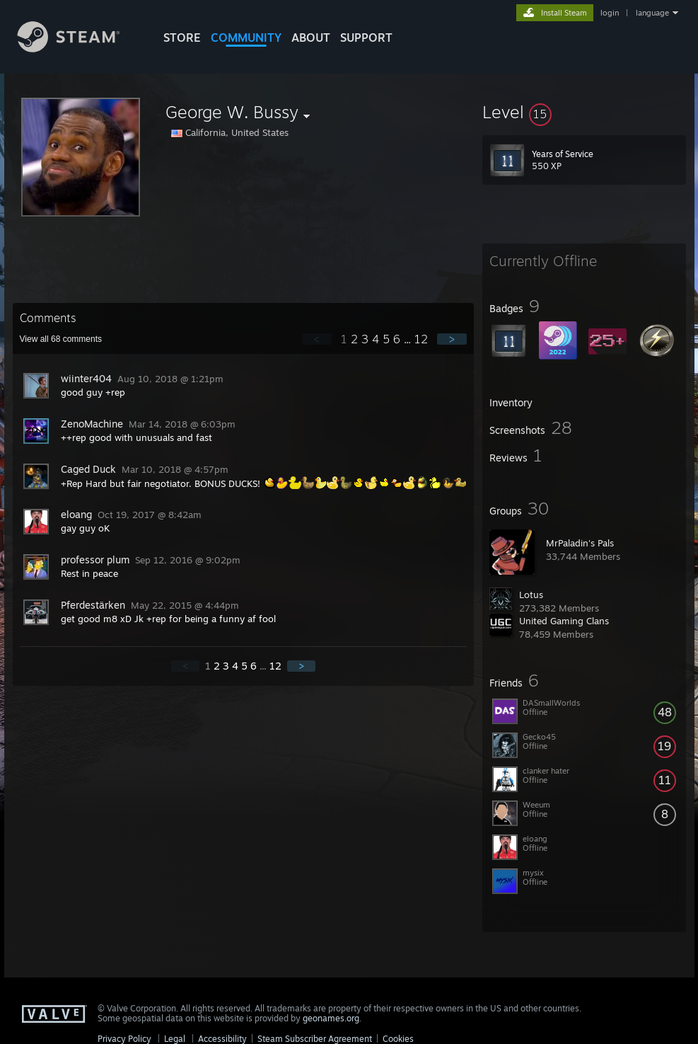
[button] (584, 112)
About (310, 37)
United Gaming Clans (564, 620)
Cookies (398, 1038)
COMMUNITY (246, 37)
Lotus (531, 594)
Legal (174, 1038)
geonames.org (331, 1018)
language (652, 13)
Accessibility (222, 1038)
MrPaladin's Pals (580, 543)
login (609, 13)
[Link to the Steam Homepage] (79, 48)
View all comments (61, 339)
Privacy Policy (124, 1038)
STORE (182, 37)
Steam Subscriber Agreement (314, 1038)
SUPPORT (366, 37)
